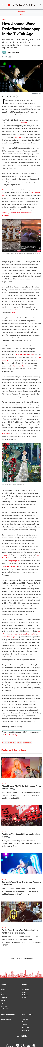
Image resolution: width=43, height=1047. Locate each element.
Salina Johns (6, 190)
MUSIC (4, 19)
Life (2, 992)
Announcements (6, 1019)
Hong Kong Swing (14, 561)
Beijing (14, 313)
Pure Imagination (19, 366)
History (3, 1000)
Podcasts (25, 995)
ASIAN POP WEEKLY (8, 742)
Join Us (24, 1025)
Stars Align (19, 137)
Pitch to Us (25, 1027)
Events (3, 1022)
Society (3, 989)
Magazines (25, 989)
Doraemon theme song (10, 566)
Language (4, 998)
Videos (24, 998)
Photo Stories (5, 1009)
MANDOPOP (27, 742)
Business (4, 995)
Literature (4, 1006)
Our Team (25, 1022)
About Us (25, 1019)
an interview (6, 433)
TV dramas (18, 310)
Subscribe (21, 11)
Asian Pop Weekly (13, 52)
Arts (2, 1003)
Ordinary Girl (6, 555)
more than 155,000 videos (23, 123)
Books (24, 992)
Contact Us (25, 1030)
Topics (3, 985)
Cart (21, 14)
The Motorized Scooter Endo (24, 354)
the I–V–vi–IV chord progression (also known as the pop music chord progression (21, 634)
